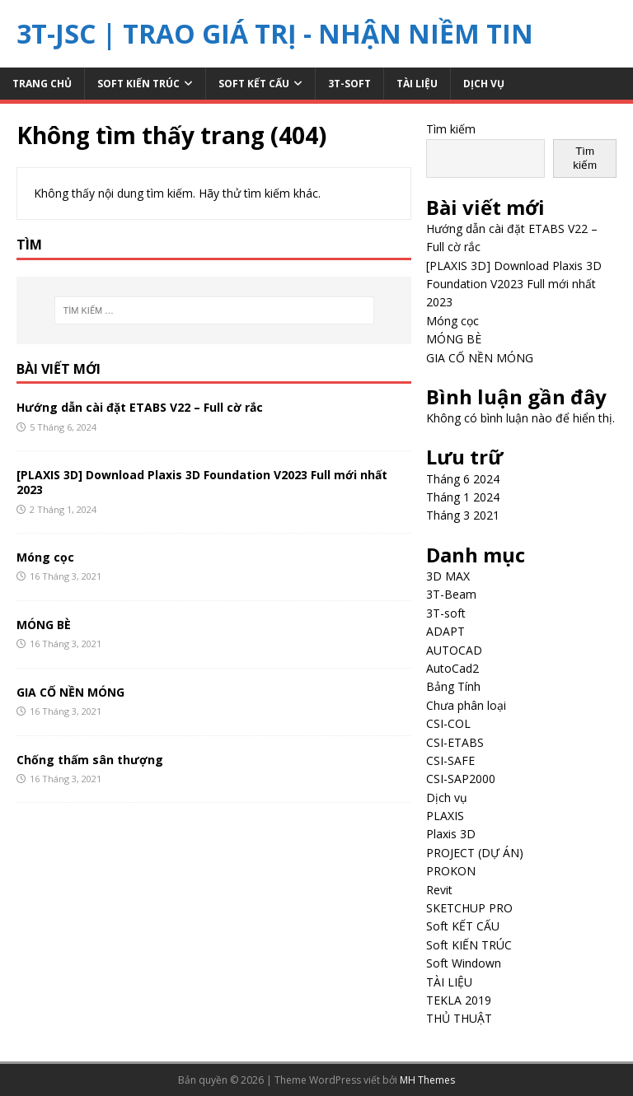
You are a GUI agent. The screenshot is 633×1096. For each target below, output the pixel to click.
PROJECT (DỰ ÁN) (474, 852)
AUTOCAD (454, 650)
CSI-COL (448, 723)
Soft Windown (463, 963)
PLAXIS (445, 815)
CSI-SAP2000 (460, 778)
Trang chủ (42, 84)
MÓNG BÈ (43, 624)
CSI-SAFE (450, 760)
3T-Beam (451, 594)
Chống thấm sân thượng (89, 759)
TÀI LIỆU (417, 84)
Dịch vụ (483, 84)
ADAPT (445, 631)
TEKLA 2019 (458, 1000)
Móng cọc (45, 557)
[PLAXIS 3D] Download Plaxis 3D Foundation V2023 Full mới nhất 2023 (201, 482)
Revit (439, 890)
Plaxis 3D (451, 834)
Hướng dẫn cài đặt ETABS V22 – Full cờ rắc (139, 407)
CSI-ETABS (455, 742)
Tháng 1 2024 (462, 497)
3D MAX (448, 576)
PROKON (451, 871)
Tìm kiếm (451, 129)
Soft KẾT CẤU (253, 84)
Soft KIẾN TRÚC (138, 84)
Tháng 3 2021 (462, 515)
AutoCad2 (452, 668)
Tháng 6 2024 (462, 479)
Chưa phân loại (466, 705)
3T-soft (349, 84)
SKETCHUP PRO (469, 908)
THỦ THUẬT (459, 1018)
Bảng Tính (453, 686)
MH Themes (427, 1080)
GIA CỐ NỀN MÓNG (70, 692)
